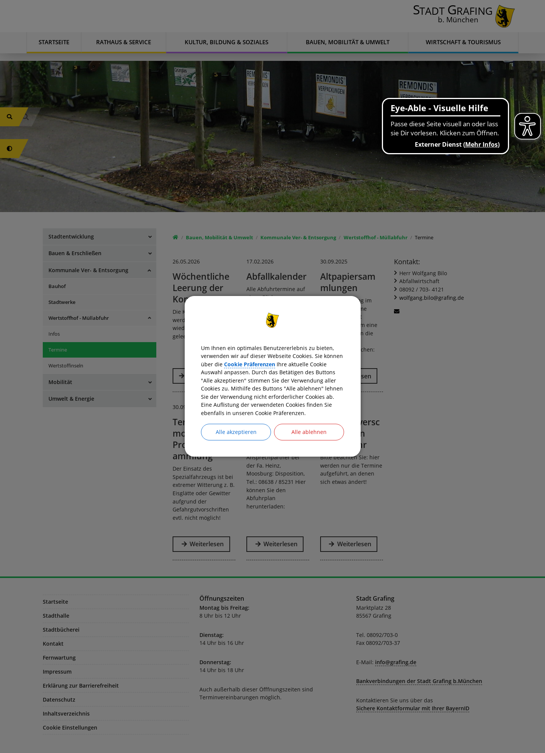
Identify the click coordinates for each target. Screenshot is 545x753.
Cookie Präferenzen (314, 357)
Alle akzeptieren (235, 441)
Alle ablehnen (309, 441)
